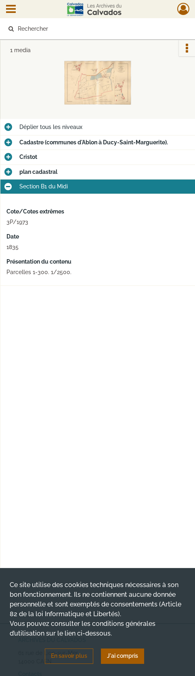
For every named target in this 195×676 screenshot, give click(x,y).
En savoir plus (69, 656)
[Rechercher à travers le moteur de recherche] (93, 28)
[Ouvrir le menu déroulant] (11, 10)
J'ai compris (122, 656)
